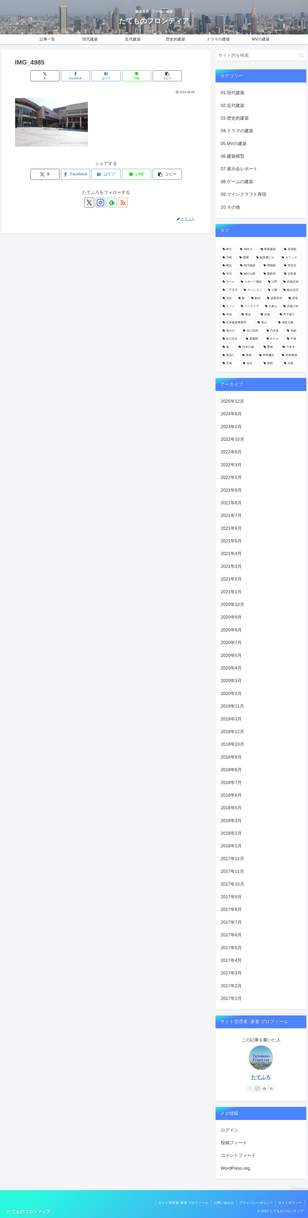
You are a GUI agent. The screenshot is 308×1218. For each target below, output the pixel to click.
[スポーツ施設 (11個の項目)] (252, 282)
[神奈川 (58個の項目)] (248, 249)
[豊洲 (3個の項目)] (270, 347)
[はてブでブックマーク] (106, 75)
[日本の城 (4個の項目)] (248, 347)
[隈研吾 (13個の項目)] (271, 274)
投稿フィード (234, 1142)
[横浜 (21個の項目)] (228, 265)
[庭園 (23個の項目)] (245, 257)
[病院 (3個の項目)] (271, 363)
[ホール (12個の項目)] (229, 282)
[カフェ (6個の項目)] (229, 306)
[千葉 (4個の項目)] (293, 339)
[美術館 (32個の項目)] (291, 249)
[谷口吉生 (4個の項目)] (231, 339)
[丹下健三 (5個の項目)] (289, 314)
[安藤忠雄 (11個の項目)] (291, 282)
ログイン (229, 1130)
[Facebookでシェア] (75, 75)
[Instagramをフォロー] (100, 202)
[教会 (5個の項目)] (248, 314)
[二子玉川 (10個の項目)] (230, 290)
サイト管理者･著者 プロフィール (183, 1203)
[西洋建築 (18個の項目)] (249, 265)
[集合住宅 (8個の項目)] (291, 290)
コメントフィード (238, 1155)
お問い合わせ (224, 1203)
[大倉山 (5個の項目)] (271, 306)
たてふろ (261, 1077)
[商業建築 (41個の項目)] (269, 249)
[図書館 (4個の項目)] (253, 339)
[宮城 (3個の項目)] (230, 363)
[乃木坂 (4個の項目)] (274, 331)
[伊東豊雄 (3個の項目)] (290, 355)
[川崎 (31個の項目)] (228, 257)
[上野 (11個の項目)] (273, 282)
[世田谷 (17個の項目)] (291, 265)
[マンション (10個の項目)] (253, 290)
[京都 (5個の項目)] (267, 314)
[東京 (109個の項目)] (228, 249)
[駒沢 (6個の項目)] (256, 298)
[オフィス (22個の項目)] (290, 257)
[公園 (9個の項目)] (273, 290)
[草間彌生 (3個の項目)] (268, 355)
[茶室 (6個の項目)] (293, 298)
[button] (167, 75)
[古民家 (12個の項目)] (291, 274)
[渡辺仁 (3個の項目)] (229, 355)
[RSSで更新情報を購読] (123, 202)
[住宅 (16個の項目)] (228, 274)
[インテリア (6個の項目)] (250, 306)
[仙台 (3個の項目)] (250, 363)
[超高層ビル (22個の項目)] (266, 257)
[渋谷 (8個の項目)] (227, 298)
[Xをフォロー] (89, 202)
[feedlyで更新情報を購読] (112, 202)
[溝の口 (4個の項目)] (230, 331)
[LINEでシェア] (136, 75)
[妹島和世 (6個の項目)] (275, 298)
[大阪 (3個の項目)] (291, 363)
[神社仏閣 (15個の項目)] (249, 274)
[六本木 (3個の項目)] (290, 347)
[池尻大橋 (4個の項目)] (288, 322)
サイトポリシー (290, 1203)
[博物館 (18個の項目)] (271, 265)
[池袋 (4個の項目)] (293, 331)
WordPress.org (235, 1168)
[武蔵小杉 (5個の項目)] (291, 306)
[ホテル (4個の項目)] (274, 339)
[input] (261, 55)
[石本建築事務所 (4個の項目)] (237, 322)
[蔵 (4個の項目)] (228, 347)
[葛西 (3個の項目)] (248, 355)
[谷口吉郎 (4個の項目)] (252, 331)
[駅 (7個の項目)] (242, 298)
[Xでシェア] (44, 75)
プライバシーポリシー (256, 1203)
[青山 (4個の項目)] (265, 322)
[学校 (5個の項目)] (229, 314)
